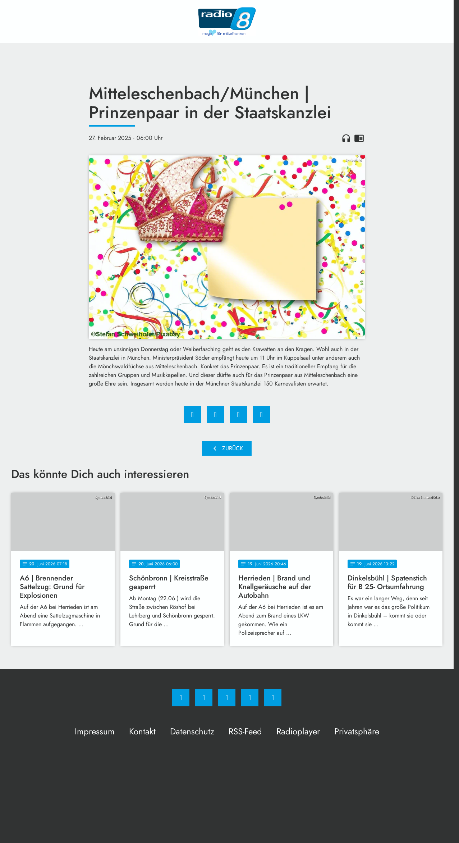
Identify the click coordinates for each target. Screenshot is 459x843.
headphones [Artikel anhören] (346, 138)
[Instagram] (203, 697)
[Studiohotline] (249, 697)
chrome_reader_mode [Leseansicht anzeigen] (359, 138)
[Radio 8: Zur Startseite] (227, 21)
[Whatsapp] (226, 697)
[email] (272, 697)
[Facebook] (180, 697)
